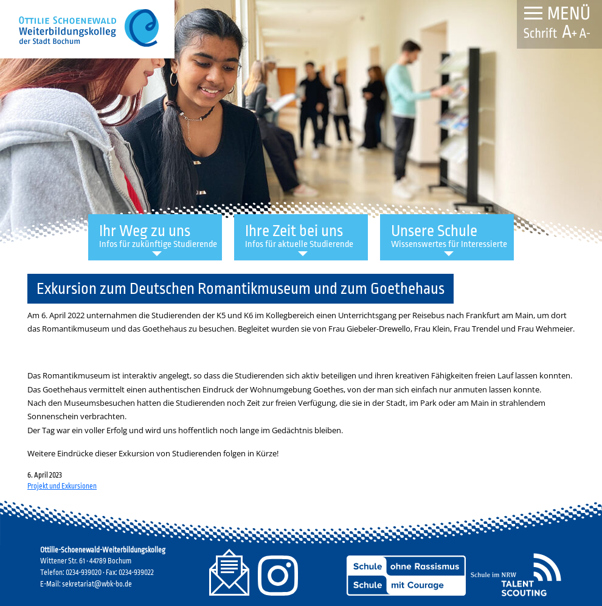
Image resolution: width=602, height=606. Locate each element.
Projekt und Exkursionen (62, 486)
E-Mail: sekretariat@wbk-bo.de (86, 584)
